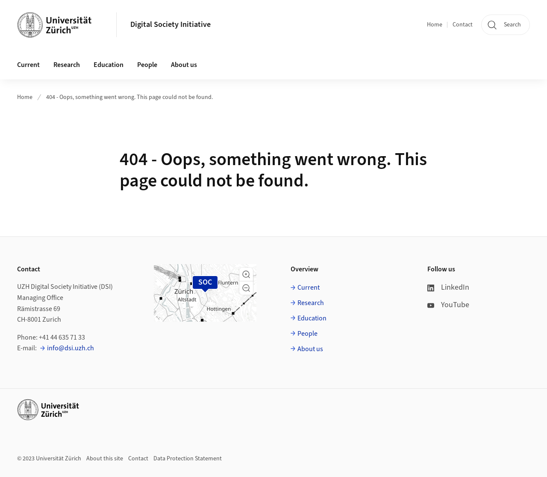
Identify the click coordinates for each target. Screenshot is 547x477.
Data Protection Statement (187, 458)
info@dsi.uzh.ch (70, 348)
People (307, 333)
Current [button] (28, 65)
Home (434, 24)
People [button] (147, 65)
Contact (463, 24)
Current (308, 287)
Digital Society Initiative (170, 24)
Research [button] (66, 65)
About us (310, 349)
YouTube (448, 305)
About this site (104, 458)
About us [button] (184, 65)
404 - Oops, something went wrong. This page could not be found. (129, 97)
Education (311, 318)
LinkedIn (448, 287)
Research (310, 303)
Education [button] (109, 65)
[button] (246, 274)
